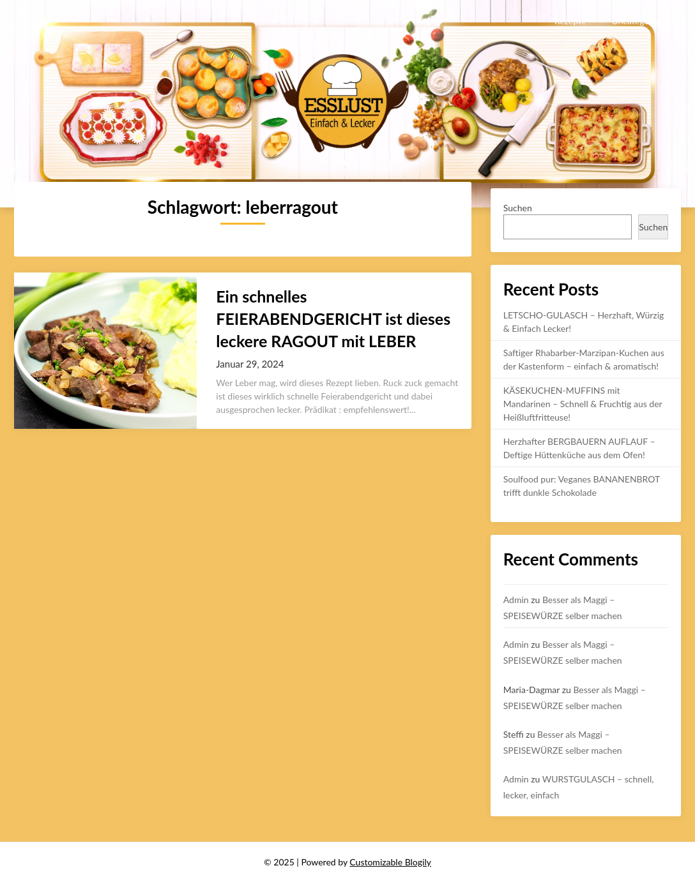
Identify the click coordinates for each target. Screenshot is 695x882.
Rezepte (570, 20)
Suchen (517, 207)
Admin (516, 599)
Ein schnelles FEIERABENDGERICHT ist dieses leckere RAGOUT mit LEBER (333, 318)
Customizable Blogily (390, 861)
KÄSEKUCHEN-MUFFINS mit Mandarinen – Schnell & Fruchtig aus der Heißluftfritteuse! (582, 403)
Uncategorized (639, 20)
